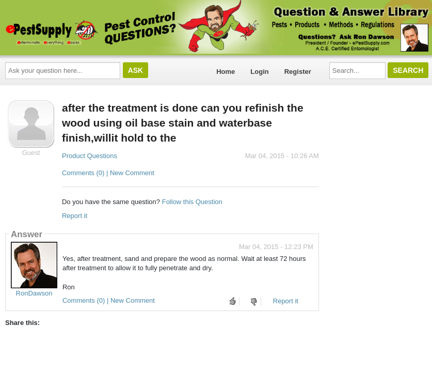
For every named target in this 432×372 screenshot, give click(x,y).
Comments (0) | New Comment (108, 173)
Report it (74, 216)
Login (259, 71)
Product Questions (89, 156)
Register (297, 71)
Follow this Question (192, 202)
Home (225, 71)
